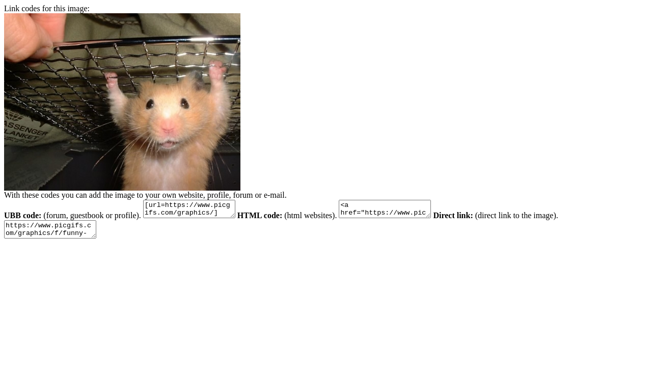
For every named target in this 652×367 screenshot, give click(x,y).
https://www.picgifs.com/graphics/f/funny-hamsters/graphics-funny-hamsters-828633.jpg (55, 234)
